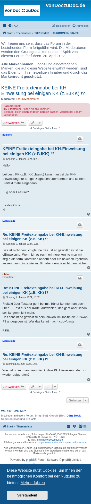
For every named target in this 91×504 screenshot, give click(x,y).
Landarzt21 (8, 220)
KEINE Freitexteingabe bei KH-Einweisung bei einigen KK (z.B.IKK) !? (43, 90)
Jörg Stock (74, 415)
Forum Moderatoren (28, 98)
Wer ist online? (13, 410)
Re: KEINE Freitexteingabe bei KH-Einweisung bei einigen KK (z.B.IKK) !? (42, 236)
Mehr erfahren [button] (32, 483)
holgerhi (7, 134)
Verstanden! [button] (27, 495)
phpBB (30, 459)
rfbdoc (6, 274)
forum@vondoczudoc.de (49, 439)
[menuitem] (13, 26)
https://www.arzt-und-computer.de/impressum (63, 442)
